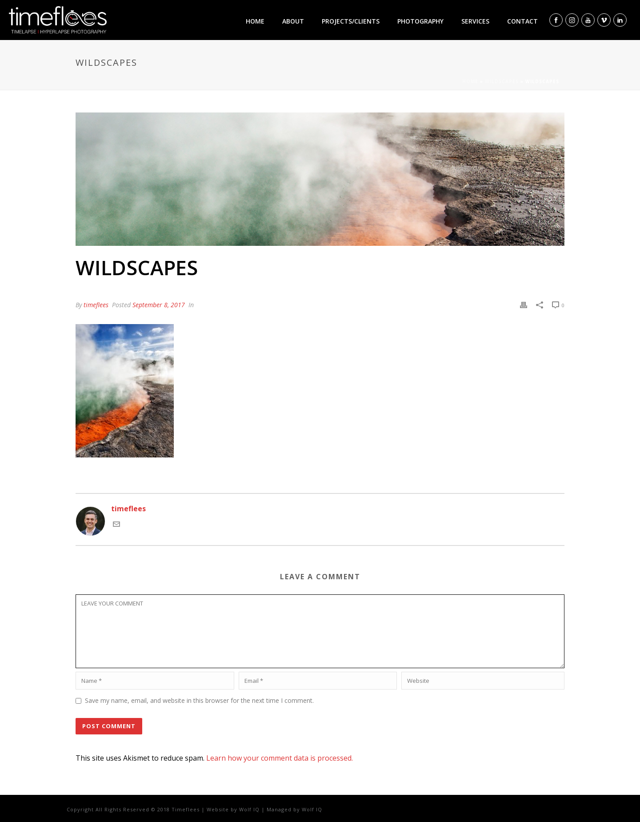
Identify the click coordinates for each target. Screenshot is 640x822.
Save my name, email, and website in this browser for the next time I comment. (199, 700)
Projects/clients (351, 21)
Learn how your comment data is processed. (279, 758)
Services (475, 21)
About (293, 21)
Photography (420, 21)
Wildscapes (502, 81)
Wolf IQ (249, 809)
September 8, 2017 (158, 305)
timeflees (96, 305)
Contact (522, 21)
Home (255, 21)
